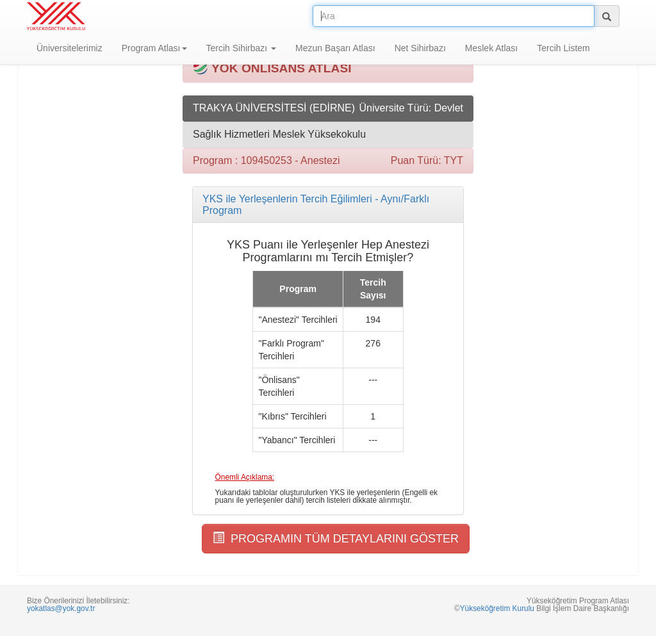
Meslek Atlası (491, 48)
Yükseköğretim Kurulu (497, 608)
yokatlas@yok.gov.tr (61, 608)
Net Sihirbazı (420, 48)
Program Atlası (154, 48)
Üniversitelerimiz (69, 48)
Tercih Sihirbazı (241, 48)
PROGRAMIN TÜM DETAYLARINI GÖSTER (336, 538)
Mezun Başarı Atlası (335, 48)
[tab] (328, 204)
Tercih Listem (563, 48)
